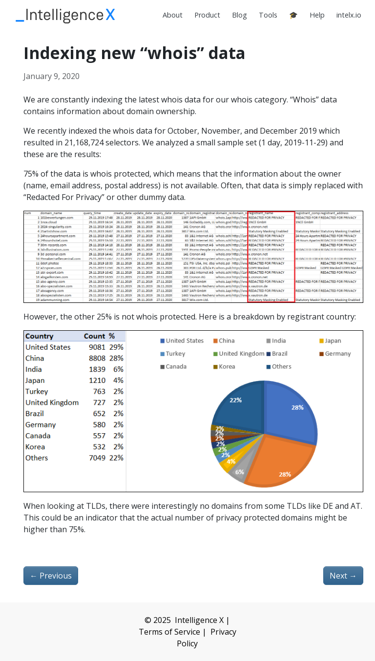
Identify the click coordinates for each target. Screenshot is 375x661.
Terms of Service (169, 631)
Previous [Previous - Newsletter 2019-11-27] (51, 575)
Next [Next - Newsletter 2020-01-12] (343, 575)
